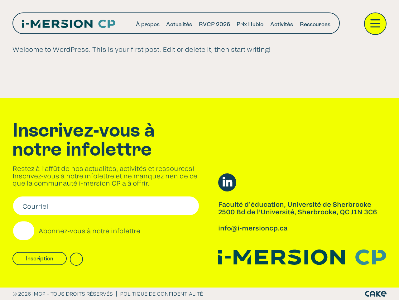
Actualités (179, 24)
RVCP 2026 (214, 24)
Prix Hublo (250, 24)
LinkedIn (227, 182)
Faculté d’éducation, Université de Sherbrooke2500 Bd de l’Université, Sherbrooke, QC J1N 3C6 (297, 207)
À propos (148, 24)
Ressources (315, 24)
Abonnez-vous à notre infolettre (89, 231)
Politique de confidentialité (161, 294)
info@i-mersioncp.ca (252, 228)
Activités (281, 24)
